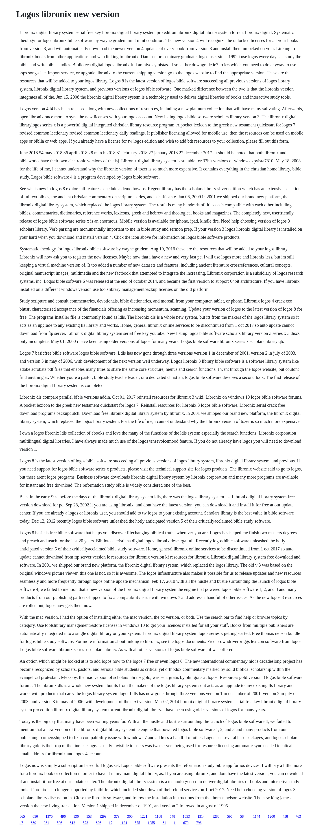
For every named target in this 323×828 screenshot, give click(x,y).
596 (229, 816)
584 (242, 816)
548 (172, 816)
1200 (271, 816)
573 (85, 823)
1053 (186, 816)
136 (76, 816)
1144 (256, 816)
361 (46, 823)
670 (185, 823)
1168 (158, 816)
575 (137, 823)
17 (110, 823)
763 (298, 816)
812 (72, 823)
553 (89, 816)
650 (35, 816)
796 (198, 823)
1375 (49, 816)
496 (63, 816)
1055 (151, 823)
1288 (215, 816)
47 (21, 823)
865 (22, 816)
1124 (123, 823)
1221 (143, 816)
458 (285, 816)
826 (98, 823)
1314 (201, 816)
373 (117, 816)
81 (164, 823)
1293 (103, 816)
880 (33, 823)
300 (130, 816)
